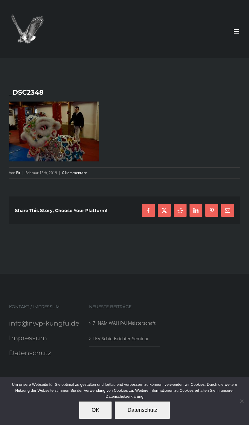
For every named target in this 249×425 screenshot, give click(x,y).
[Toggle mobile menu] (237, 31)
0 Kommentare (74, 172)
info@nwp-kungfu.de (44, 323)
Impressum (28, 338)
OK (95, 410)
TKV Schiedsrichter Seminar (121, 338)
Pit (18, 172)
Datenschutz (30, 353)
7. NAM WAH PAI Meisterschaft (124, 323)
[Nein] (242, 401)
